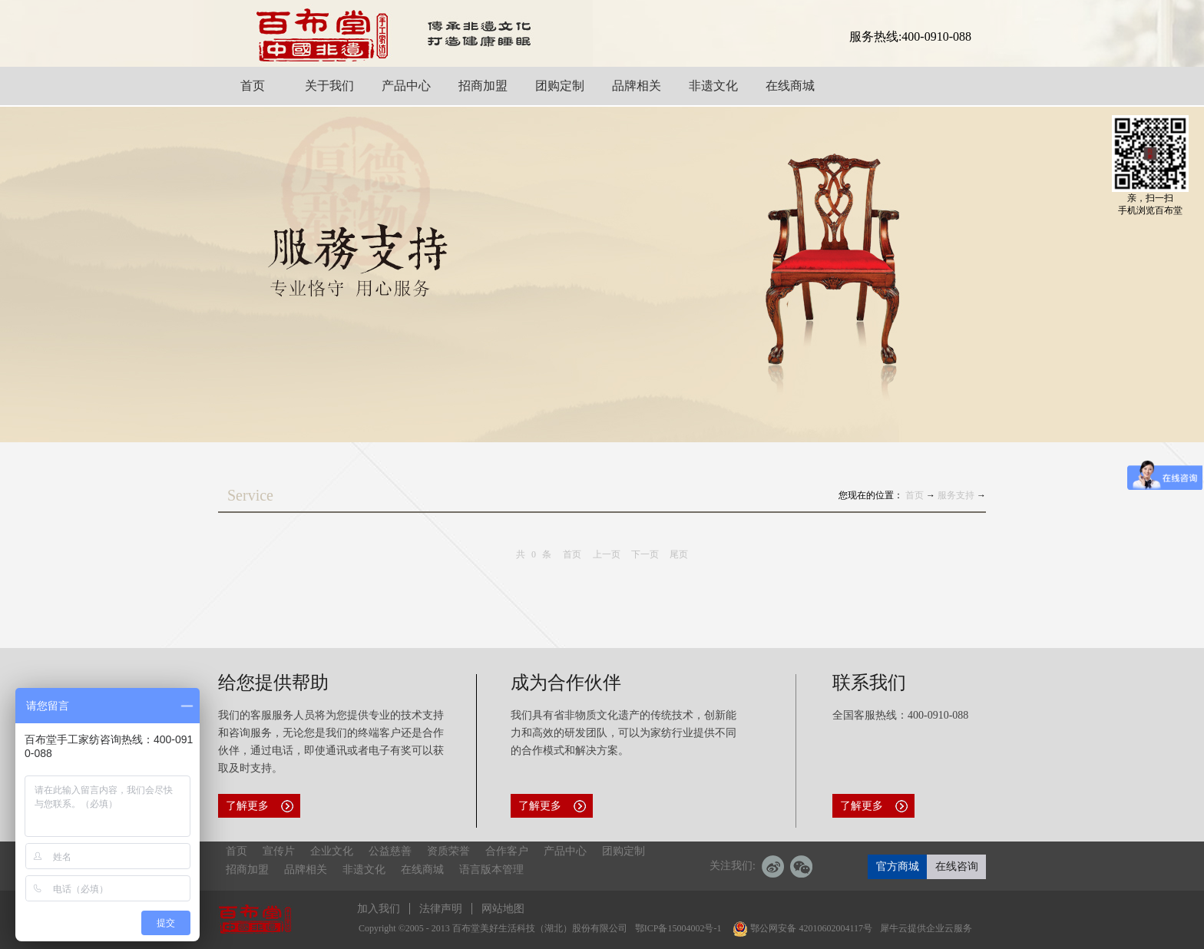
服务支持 (956, 495)
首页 (572, 554)
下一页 (645, 554)
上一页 (606, 554)
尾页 (679, 554)
